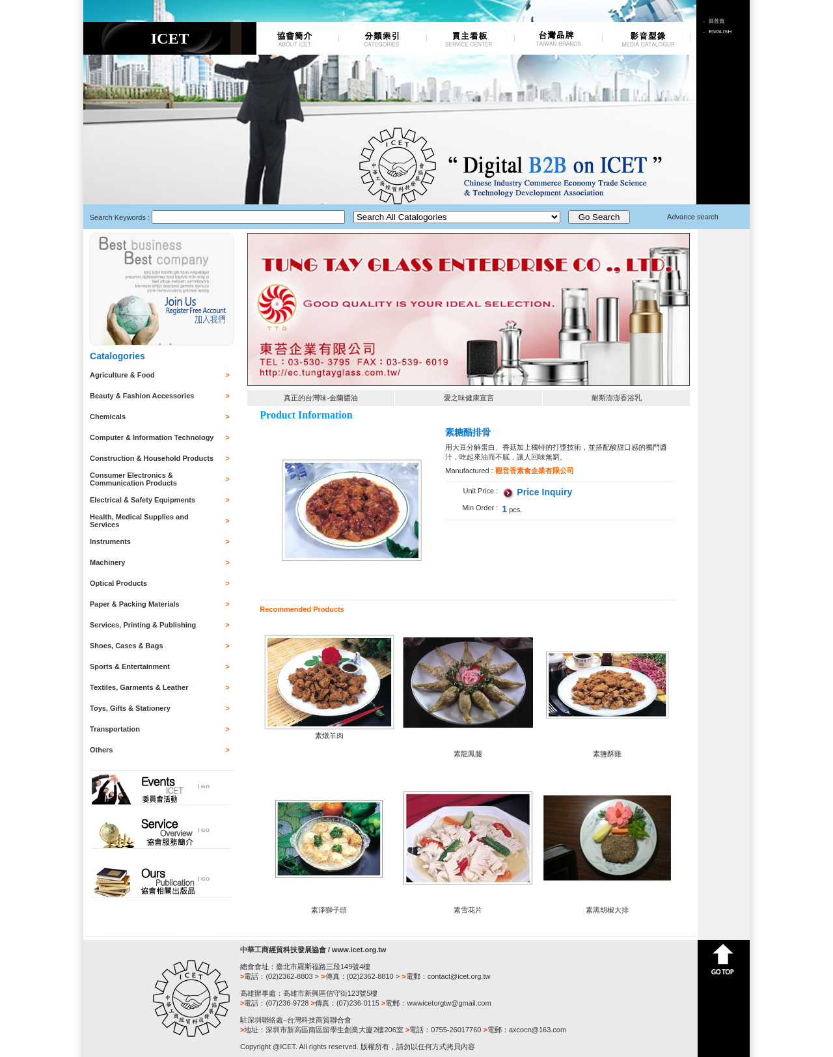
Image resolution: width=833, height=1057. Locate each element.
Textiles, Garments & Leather (139, 687)
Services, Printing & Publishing (143, 625)
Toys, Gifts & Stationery (130, 708)
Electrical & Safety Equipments (142, 500)
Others (101, 750)
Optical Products (118, 583)
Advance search (692, 217)
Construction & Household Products (151, 458)
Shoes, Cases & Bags (126, 646)
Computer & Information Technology (151, 437)
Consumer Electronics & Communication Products (133, 479)
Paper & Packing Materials (135, 604)
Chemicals (108, 416)
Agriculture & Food (122, 375)
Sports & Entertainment (130, 666)
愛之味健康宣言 (469, 398)
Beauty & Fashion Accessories (142, 396)
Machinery (107, 562)
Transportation (115, 729)
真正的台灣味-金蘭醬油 (321, 398)
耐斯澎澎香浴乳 (617, 398)
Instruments (110, 541)
